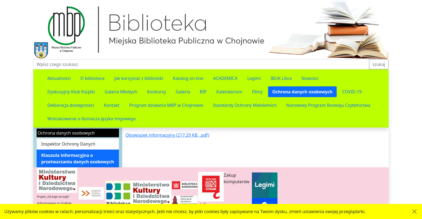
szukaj (378, 64)
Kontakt (111, 105)
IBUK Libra (281, 78)
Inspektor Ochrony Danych (68, 144)
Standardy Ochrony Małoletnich (245, 105)
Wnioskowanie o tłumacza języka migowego (91, 119)
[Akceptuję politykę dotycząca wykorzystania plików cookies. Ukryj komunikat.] (414, 211)
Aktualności (59, 78)
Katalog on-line (188, 78)
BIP (203, 92)
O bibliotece (92, 78)
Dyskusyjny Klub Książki (71, 92)
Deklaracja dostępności (70, 105)
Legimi (254, 78)
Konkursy (156, 92)
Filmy (257, 92)
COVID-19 (351, 92)
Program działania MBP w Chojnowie (166, 105)
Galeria (183, 92)
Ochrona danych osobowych (302, 92)
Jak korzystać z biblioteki (138, 78)
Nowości (309, 78)
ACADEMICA (225, 78)
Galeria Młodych (121, 92)
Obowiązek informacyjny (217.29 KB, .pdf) (167, 135)
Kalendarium (229, 92)
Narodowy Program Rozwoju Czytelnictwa (328, 105)
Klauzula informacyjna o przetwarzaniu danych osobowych (77, 158)
